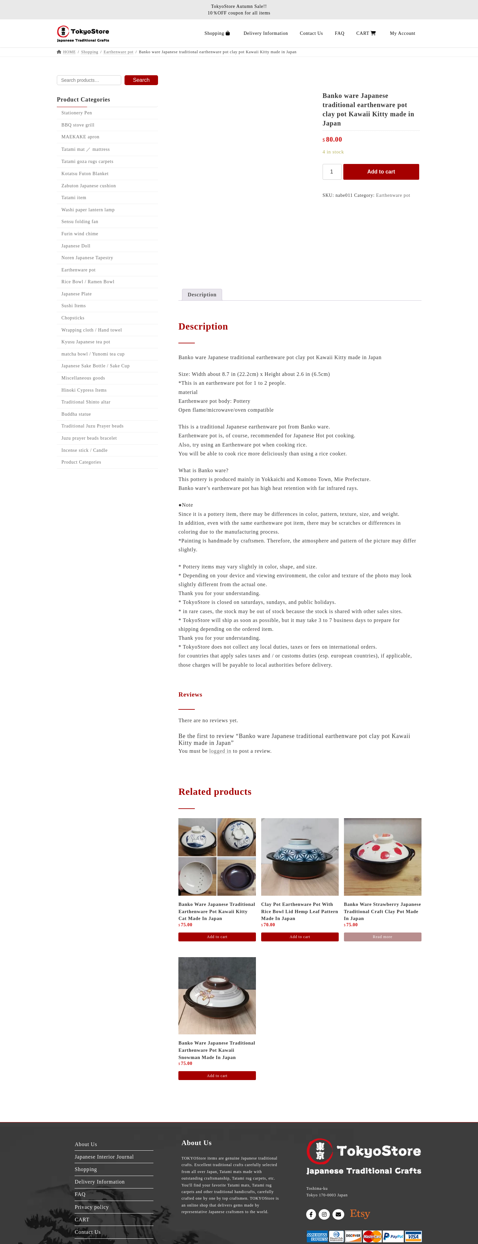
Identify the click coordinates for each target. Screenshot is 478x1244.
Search (141, 80)
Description (202, 294)
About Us (86, 1144)
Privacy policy (92, 1206)
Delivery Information (100, 1182)
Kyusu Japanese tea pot (85, 341)
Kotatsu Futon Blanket (85, 173)
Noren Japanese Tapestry (87, 257)
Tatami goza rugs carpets (87, 161)
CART (82, 1219)
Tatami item (73, 197)
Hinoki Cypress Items (84, 390)
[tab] (202, 295)
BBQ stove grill (78, 125)
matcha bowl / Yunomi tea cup (93, 354)
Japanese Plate (76, 293)
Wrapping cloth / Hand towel (91, 330)
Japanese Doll (76, 245)
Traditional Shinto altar (85, 402)
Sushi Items (73, 306)
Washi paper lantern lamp (88, 209)
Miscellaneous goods (83, 378)
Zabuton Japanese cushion (88, 185)
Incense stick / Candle (84, 450)
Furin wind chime (79, 233)
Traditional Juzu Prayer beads (92, 426)
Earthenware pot (393, 195)
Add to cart (381, 171)
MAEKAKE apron (80, 136)
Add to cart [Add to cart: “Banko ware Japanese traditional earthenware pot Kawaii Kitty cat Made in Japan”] (217, 936)
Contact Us (88, 1232)
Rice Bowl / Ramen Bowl (87, 282)
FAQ (80, 1194)
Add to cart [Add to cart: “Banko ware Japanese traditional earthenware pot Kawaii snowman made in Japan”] (217, 1075)
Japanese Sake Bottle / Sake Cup (95, 366)
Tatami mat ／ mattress (85, 149)
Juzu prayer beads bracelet (89, 438)
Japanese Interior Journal (104, 1157)
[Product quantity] (332, 172)
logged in (220, 751)
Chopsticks (72, 317)
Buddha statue (76, 414)
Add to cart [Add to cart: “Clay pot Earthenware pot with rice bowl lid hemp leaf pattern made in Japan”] (299, 936)
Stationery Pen (76, 112)
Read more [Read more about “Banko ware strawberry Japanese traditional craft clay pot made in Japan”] (383, 936)
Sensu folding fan (79, 221)
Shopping (86, 1169)
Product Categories (81, 462)
